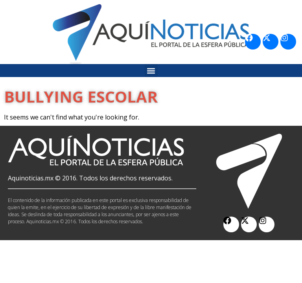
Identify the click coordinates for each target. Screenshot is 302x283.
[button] (151, 70)
